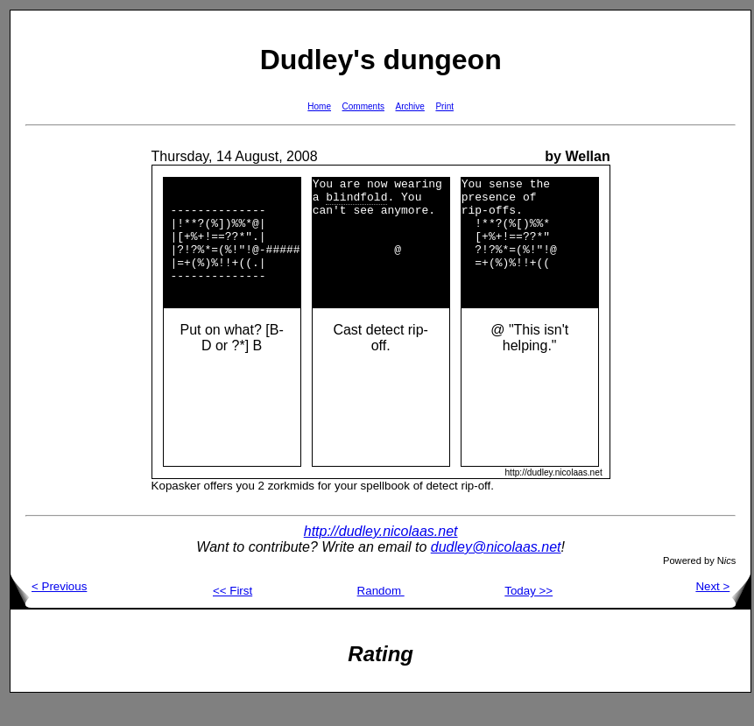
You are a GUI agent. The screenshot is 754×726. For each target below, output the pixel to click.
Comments (363, 106)
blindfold (356, 201)
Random (381, 614)
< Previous (49, 610)
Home (319, 106)
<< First (232, 614)
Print (444, 106)
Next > (722, 610)
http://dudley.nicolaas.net (381, 554)
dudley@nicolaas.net (496, 570)
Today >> (528, 614)
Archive (410, 106)
